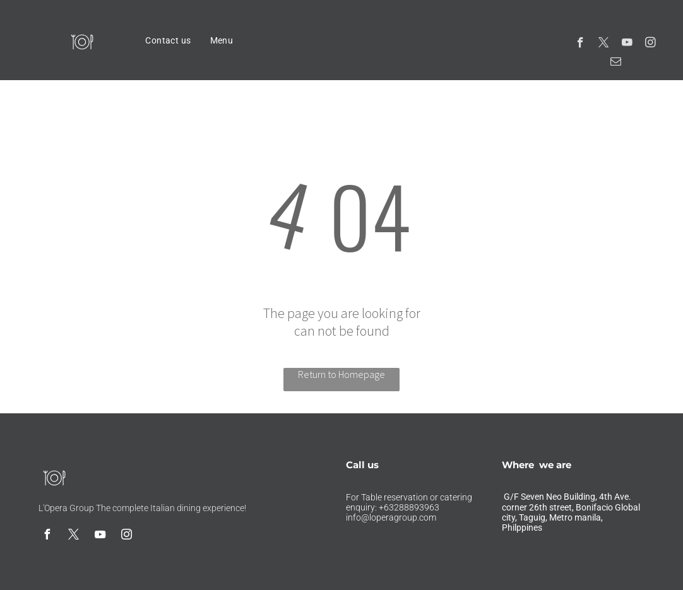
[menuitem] (168, 40)
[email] (616, 63)
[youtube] (627, 44)
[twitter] (604, 44)
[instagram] (650, 44)
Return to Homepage (341, 374)
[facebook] (580, 44)
